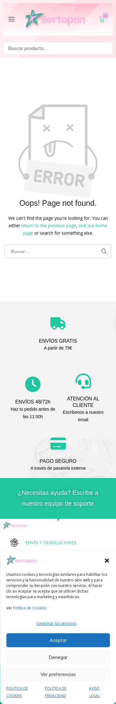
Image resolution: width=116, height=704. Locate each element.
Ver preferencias (58, 674)
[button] (107, 560)
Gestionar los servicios (56, 623)
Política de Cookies (29, 608)
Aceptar (58, 640)
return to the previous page (48, 225)
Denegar (58, 657)
